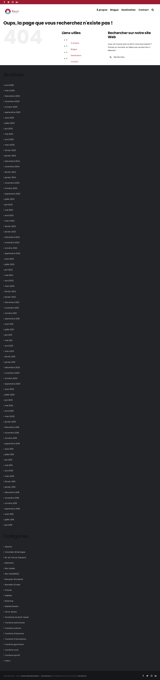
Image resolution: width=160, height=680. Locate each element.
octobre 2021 (11, 313)
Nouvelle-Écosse (12, 584)
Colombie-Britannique (15, 552)
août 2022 (9, 259)
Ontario (8, 590)
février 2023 (10, 226)
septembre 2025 (12, 112)
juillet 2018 (9, 519)
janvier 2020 (10, 421)
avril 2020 (9, 411)
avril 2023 (9, 215)
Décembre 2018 (12, 492)
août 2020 (9, 389)
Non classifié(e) (12, 573)
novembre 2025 (12, 101)
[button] (153, 9)
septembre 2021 (12, 318)
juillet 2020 (10, 394)
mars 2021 (9, 351)
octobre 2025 (11, 107)
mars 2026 (10, 90)
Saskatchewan (11, 606)
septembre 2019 (12, 443)
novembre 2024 (12, 166)
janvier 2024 (10, 177)
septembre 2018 (12, 508)
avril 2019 (9, 470)
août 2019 (9, 449)
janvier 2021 (10, 362)
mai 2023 (9, 210)
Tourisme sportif (12, 655)
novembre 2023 (12, 183)
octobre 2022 (11, 248)
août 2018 (9, 514)
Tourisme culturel (13, 628)
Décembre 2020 (12, 367)
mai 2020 (9, 405)
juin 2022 (9, 269)
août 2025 (9, 117)
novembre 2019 (12, 432)
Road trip (9, 601)
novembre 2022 (12, 242)
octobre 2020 (11, 378)
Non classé (10, 568)
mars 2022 (9, 286)
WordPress (82, 676)
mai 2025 (9, 134)
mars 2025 (10, 145)
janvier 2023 (10, 231)
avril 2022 (9, 280)
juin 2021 (8, 335)
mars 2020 (10, 416)
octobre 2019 (11, 438)
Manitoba (9, 563)
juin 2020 (9, 400)
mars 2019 (9, 476)
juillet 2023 (9, 199)
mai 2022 (9, 275)
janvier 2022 (10, 297)
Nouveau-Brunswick (14, 579)
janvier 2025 (10, 155)
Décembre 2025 (12, 96)
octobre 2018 (11, 503)
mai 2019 (9, 465)
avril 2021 (9, 345)
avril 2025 (9, 139)
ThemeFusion (46, 676)
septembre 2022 (12, 253)
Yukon (7, 660)
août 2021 (9, 324)
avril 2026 (9, 85)
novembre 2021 (12, 308)
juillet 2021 (9, 329)
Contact (74, 61)
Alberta (8, 546)
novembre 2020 (12, 373)
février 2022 (10, 291)
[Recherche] (111, 57)
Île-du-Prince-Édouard (15, 557)
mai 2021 (9, 340)
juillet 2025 (10, 123)
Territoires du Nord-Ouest (17, 617)
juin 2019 (8, 460)
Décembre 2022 (12, 237)
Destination (76, 55)
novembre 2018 (12, 498)
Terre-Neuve (11, 612)
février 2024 (10, 172)
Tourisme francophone (15, 639)
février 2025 (10, 150)
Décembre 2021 (12, 302)
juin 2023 (9, 204)
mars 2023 (9, 221)
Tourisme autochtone (15, 622)
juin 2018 (8, 525)
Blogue (74, 49)
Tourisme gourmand (14, 644)
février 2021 (10, 356)
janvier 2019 (10, 487)
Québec (8, 595)
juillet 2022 (9, 264)
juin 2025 (9, 128)
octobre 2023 (11, 188)
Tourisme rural (11, 650)
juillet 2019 (9, 454)
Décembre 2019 (12, 427)
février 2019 (10, 481)
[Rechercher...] (132, 57)
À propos (75, 43)
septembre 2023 (12, 193)
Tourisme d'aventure (14, 633)
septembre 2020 (12, 384)
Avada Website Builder (30, 676)
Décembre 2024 (12, 161)
